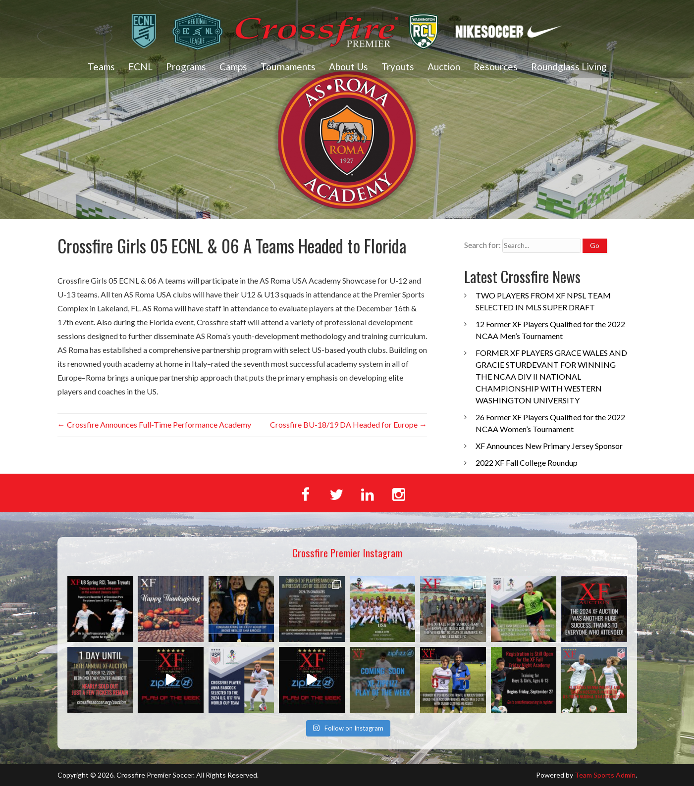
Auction (443, 66)
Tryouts (397, 66)
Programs (186, 66)
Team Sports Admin (605, 775)
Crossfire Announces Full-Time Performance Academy (154, 424)
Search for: (482, 244)
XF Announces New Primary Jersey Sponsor (549, 445)
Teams (101, 66)
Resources (496, 66)
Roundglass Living (569, 66)
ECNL (140, 66)
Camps (233, 66)
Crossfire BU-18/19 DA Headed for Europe (348, 424)
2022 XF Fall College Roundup (527, 462)
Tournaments (288, 66)
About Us (348, 66)
